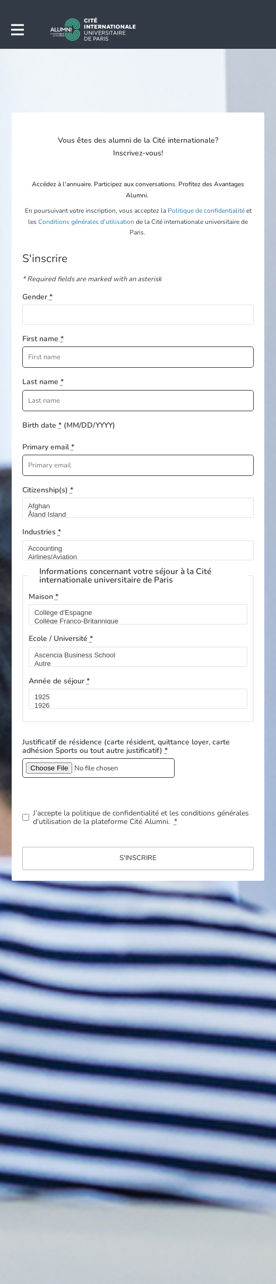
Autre (133, 664)
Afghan (133, 506)
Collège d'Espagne (133, 613)
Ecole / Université (61, 639)
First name (43, 339)
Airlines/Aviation (133, 557)
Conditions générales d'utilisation (86, 222)
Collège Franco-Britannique (133, 621)
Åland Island (133, 514)
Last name (43, 382)
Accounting (133, 548)
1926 (133, 705)
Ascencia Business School (133, 655)
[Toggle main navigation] (16, 30)
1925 (133, 697)
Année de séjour (59, 681)
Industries (41, 532)
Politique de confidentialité (206, 210)
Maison (43, 597)
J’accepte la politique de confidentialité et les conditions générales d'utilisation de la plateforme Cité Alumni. (141, 817)
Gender (37, 297)
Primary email (48, 447)
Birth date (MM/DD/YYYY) (68, 425)
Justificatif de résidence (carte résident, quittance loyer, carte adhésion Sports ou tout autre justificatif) (126, 746)
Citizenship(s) (47, 490)
